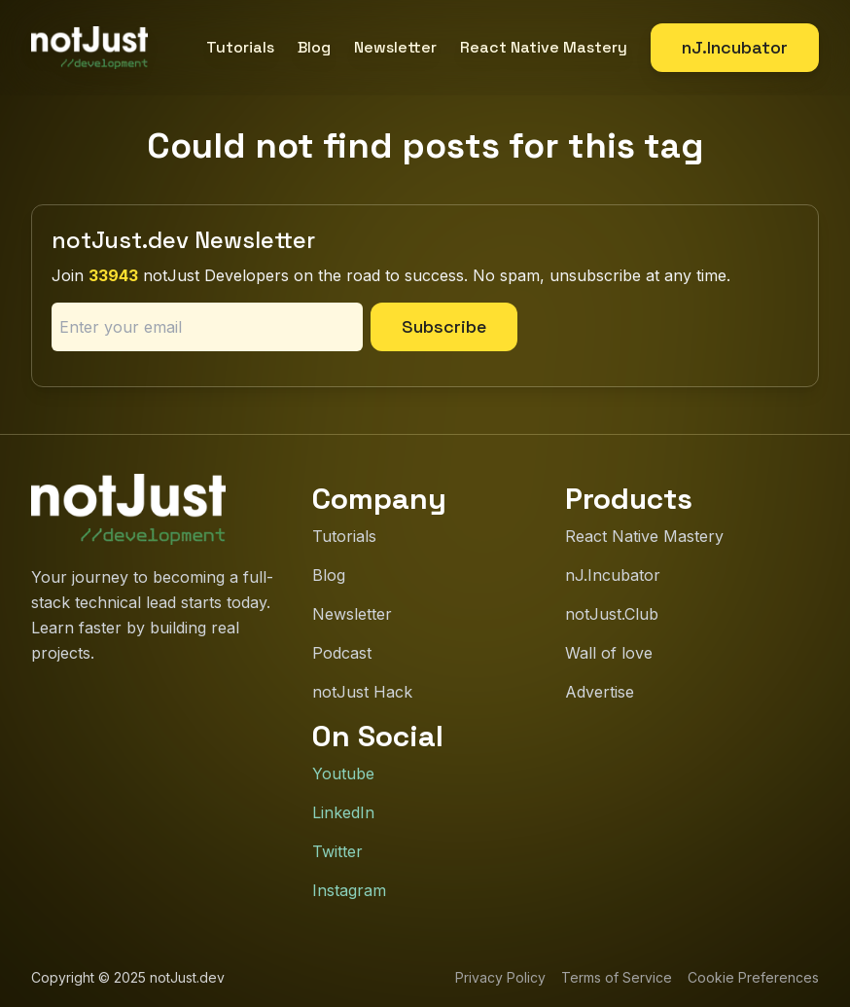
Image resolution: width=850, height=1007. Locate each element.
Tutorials (240, 47)
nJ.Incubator (735, 47)
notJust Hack (362, 691)
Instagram (349, 890)
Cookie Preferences (753, 977)
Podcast (342, 653)
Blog (314, 47)
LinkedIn (343, 812)
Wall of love (609, 653)
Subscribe (444, 326)
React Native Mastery (543, 47)
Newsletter (395, 47)
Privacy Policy (500, 977)
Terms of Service (616, 977)
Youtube (343, 773)
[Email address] (207, 327)
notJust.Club (611, 614)
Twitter (337, 851)
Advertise (599, 691)
